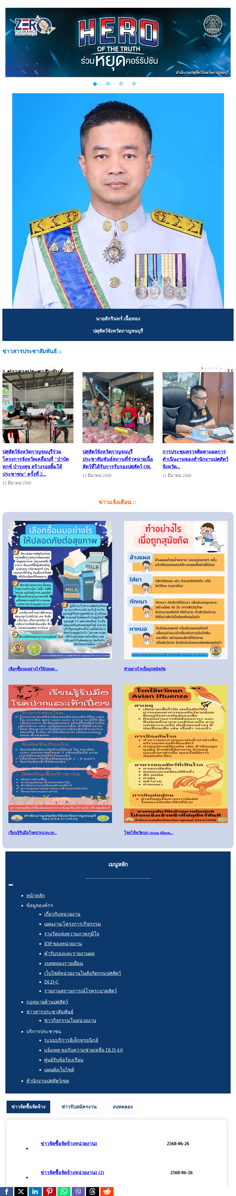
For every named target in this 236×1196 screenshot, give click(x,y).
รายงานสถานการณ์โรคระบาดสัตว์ (80, 990)
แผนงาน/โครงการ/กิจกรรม (72, 923)
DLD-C (51, 981)
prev (222, 369)
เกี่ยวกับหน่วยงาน (62, 914)
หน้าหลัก (35, 895)
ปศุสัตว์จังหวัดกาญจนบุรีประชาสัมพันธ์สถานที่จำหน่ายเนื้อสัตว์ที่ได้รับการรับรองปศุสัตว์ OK (117, 459)
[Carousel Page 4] (213, 368)
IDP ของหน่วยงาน (63, 943)
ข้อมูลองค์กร (39, 905)
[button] (98, 83)
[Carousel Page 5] (216, 368)
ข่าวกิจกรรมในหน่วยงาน (70, 1020)
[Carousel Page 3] (209, 368)
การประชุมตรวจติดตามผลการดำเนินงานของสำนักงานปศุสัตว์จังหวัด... (195, 459)
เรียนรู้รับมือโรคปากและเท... (32, 833)
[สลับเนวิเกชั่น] (10, 885)
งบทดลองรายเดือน (63, 963)
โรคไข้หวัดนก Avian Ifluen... (148, 833)
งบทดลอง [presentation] (123, 1106)
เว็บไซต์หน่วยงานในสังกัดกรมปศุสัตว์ (82, 973)
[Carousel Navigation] (223, 369)
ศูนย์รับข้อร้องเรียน (63, 1059)
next (227, 369)
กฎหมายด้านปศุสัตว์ (47, 1001)
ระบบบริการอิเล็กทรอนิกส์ (71, 1040)
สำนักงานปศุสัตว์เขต (47, 1080)
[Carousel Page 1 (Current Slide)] (202, 368)
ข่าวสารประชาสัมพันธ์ (49, 1011)
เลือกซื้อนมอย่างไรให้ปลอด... (33, 669)
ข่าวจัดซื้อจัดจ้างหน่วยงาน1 (69, 1143)
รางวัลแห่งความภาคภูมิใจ (71, 933)
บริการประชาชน (43, 1031)
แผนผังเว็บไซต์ (59, 1069)
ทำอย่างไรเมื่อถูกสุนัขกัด (145, 669)
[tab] (28, 1107)
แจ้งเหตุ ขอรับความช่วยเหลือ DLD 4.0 (83, 1050)
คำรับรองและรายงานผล (69, 953)
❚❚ (230, 370)
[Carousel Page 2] (206, 368)
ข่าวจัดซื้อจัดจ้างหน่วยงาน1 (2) (72, 1172)
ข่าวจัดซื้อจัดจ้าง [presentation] (28, 1106)
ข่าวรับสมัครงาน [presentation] (79, 1106)
